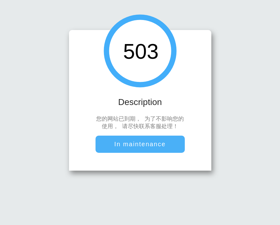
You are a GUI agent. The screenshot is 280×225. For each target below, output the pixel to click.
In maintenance (140, 144)
